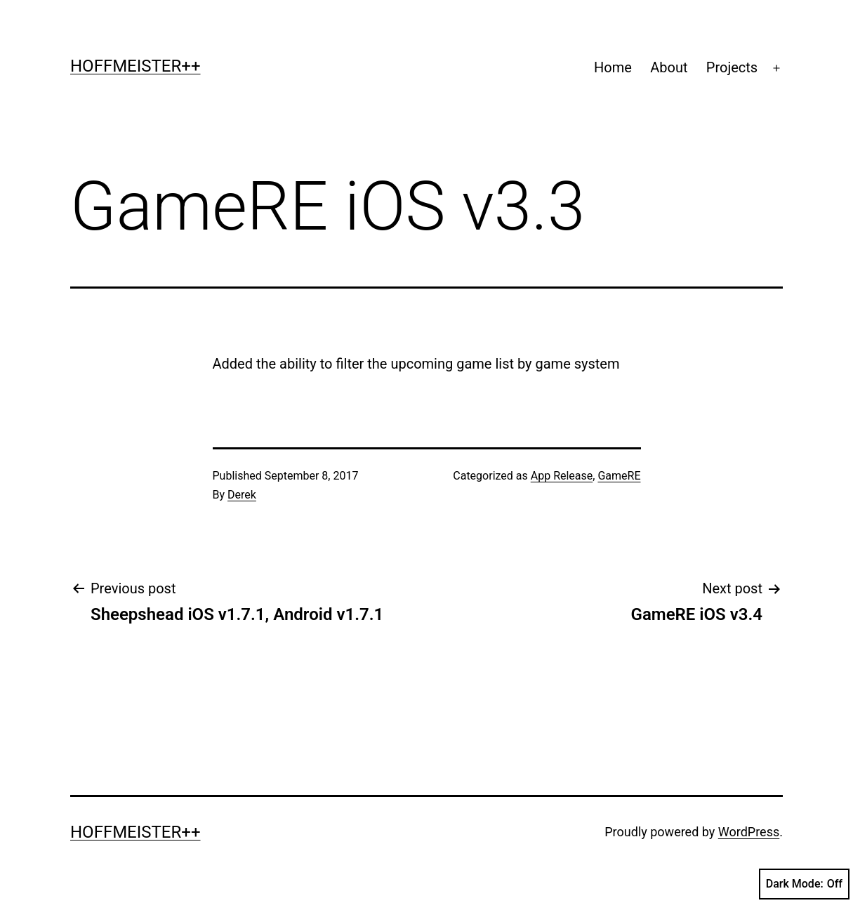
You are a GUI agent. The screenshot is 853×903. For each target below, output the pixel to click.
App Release (562, 475)
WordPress (748, 831)
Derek (241, 494)
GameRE (618, 475)
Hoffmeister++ (135, 66)
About (668, 67)
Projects (732, 67)
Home (613, 67)
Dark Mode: (804, 884)
